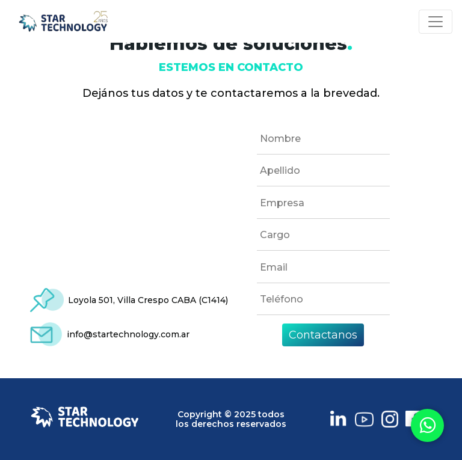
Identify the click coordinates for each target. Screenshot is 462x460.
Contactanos (323, 335)
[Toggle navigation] (435, 22)
